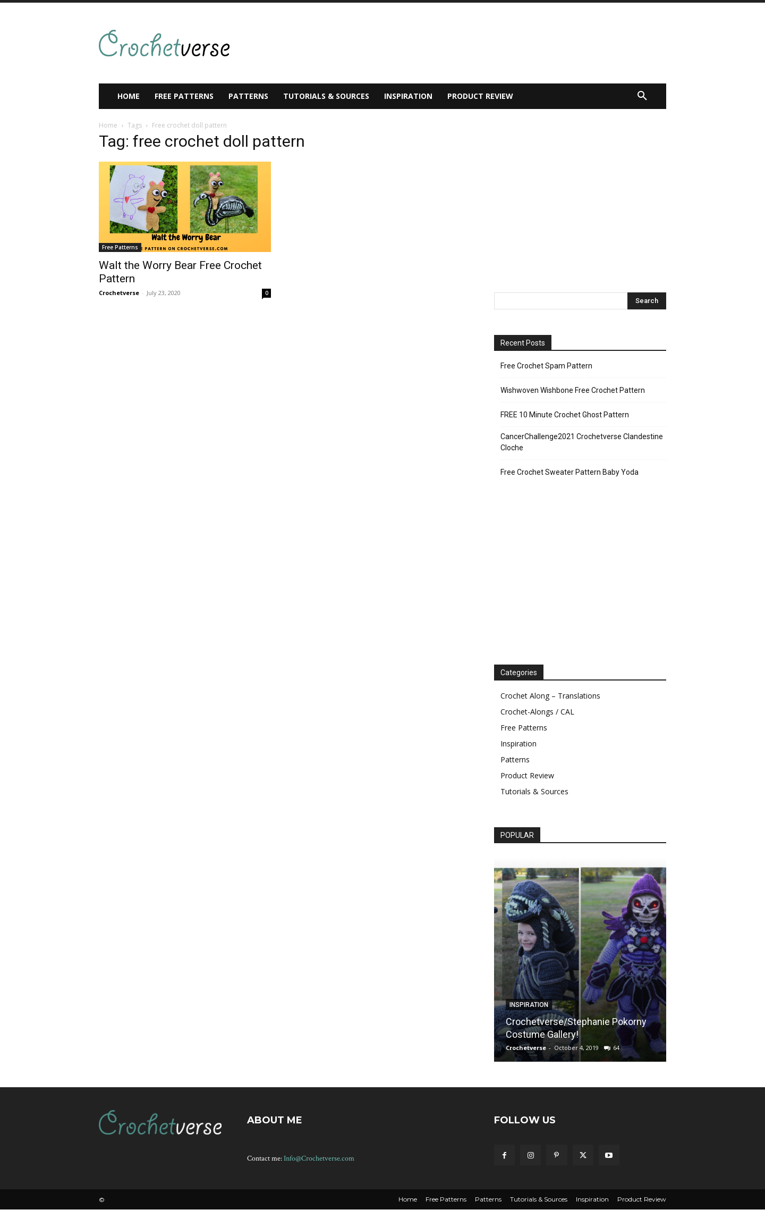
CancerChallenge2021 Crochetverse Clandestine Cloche (581, 442)
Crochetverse (119, 293)
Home (108, 125)
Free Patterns (120, 247)
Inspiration (518, 743)
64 (616, 1048)
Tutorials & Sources (534, 791)
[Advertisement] (437, 41)
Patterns (515, 759)
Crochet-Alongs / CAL (537, 712)
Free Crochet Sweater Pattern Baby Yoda (569, 472)
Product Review (527, 775)
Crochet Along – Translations (550, 696)
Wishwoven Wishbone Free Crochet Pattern (572, 390)
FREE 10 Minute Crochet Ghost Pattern (564, 414)
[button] (642, 96)
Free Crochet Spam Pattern (546, 366)
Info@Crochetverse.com (319, 1158)
